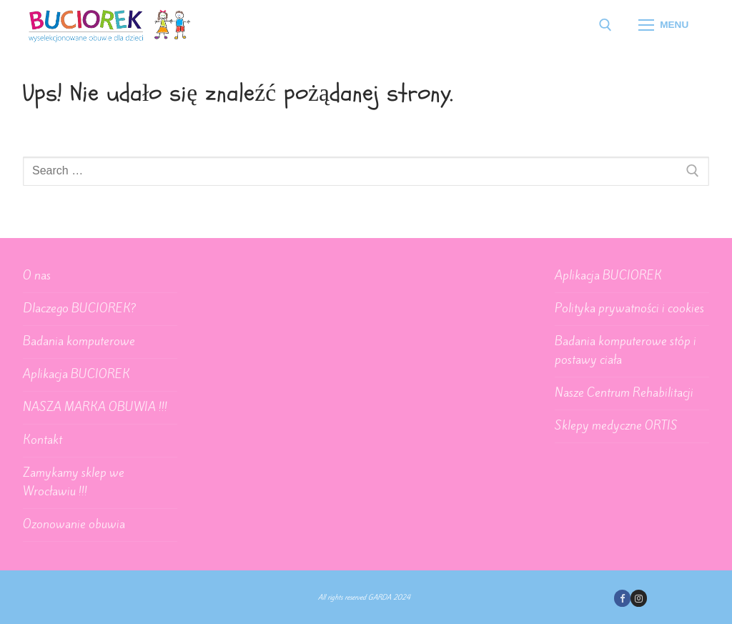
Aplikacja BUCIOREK (76, 373)
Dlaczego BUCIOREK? (80, 308)
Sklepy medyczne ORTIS (616, 425)
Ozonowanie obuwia (74, 524)
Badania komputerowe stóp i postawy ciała (625, 350)
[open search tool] (605, 25)
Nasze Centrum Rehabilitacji (624, 392)
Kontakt (42, 439)
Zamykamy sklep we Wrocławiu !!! (73, 482)
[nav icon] (663, 25)
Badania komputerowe (79, 341)
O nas (37, 275)
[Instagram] (638, 598)
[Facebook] (622, 598)
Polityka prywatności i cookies (629, 308)
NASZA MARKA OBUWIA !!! (95, 406)
